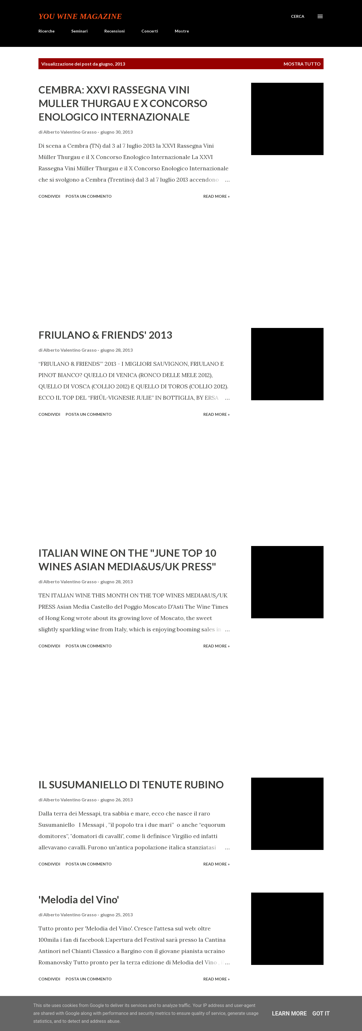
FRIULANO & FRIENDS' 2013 (105, 335)
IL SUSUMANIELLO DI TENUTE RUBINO (131, 784)
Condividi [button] (49, 196)
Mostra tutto (302, 63)
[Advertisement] (134, 264)
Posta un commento (89, 196)
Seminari (79, 31)
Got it (321, 1013)
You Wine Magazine (80, 16)
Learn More (289, 1013)
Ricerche (46, 31)
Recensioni (114, 31)
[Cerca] (297, 16)
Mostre (182, 31)
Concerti (149, 31)
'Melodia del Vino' (78, 899)
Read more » (216, 196)
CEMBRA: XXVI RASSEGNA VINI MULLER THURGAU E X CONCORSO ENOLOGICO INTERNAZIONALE (122, 103)
